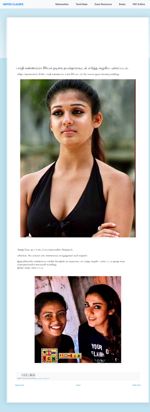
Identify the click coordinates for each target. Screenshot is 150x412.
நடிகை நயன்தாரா (43, 378)
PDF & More (139, 4)
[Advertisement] (78, 39)
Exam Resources (103, 4)
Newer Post (19, 385)
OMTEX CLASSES (13, 4)
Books (122, 4)
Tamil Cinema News (29, 378)
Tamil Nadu (81, 4)
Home (78, 385)
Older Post (136, 385)
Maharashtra (62, 4)
